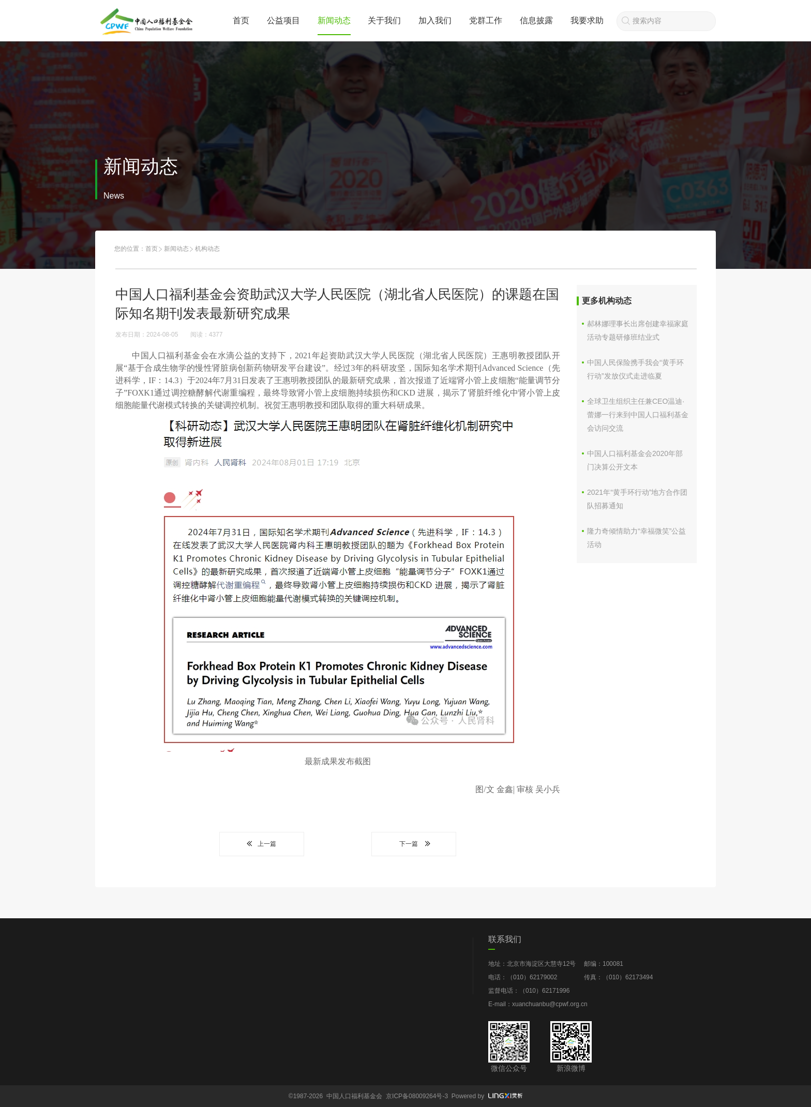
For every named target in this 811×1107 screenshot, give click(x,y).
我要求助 (587, 20)
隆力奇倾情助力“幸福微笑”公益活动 (636, 538)
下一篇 (413, 843)
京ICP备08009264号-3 (417, 1096)
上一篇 (261, 843)
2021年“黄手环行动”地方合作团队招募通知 (637, 499)
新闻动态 (334, 20)
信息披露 (536, 20)
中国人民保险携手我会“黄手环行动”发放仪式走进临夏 (635, 369)
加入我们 (435, 20)
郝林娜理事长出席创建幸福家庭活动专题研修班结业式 (637, 330)
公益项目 (283, 20)
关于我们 (384, 20)
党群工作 (485, 20)
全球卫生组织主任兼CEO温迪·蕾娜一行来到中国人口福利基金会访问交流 (637, 414)
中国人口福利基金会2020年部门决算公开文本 (635, 460)
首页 (241, 20)
